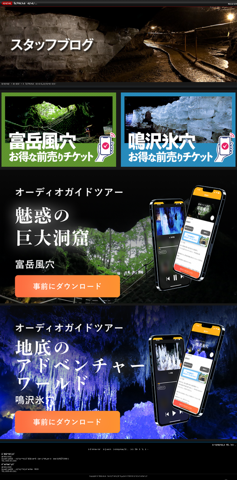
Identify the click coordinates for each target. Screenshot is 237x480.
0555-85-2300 (10, 461)
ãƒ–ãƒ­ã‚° (16, 84)
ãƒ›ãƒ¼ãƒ (7, 3)
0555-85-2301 (10, 471)
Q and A (108, 449)
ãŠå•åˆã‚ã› (140, 449)
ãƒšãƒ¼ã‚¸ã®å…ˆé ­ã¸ (224, 445)
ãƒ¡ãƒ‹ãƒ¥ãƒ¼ (232, 4)
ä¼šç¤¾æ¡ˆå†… (121, 449)
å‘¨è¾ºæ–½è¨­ (95, 449)
